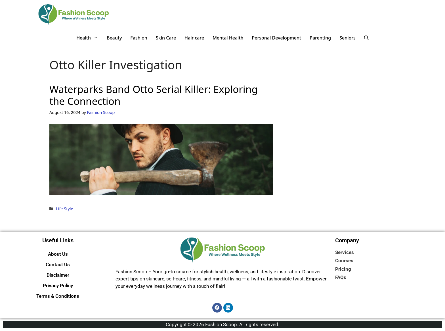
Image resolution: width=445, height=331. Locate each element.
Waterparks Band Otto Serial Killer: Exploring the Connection (153, 95)
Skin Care (166, 38)
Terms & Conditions (57, 296)
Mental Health (228, 38)
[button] (366, 37)
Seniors (347, 38)
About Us (58, 254)
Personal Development (276, 38)
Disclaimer (58, 275)
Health (89, 37)
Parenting (320, 38)
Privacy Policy (58, 285)
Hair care (194, 38)
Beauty (114, 38)
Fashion (138, 38)
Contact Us (58, 264)
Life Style (64, 208)
